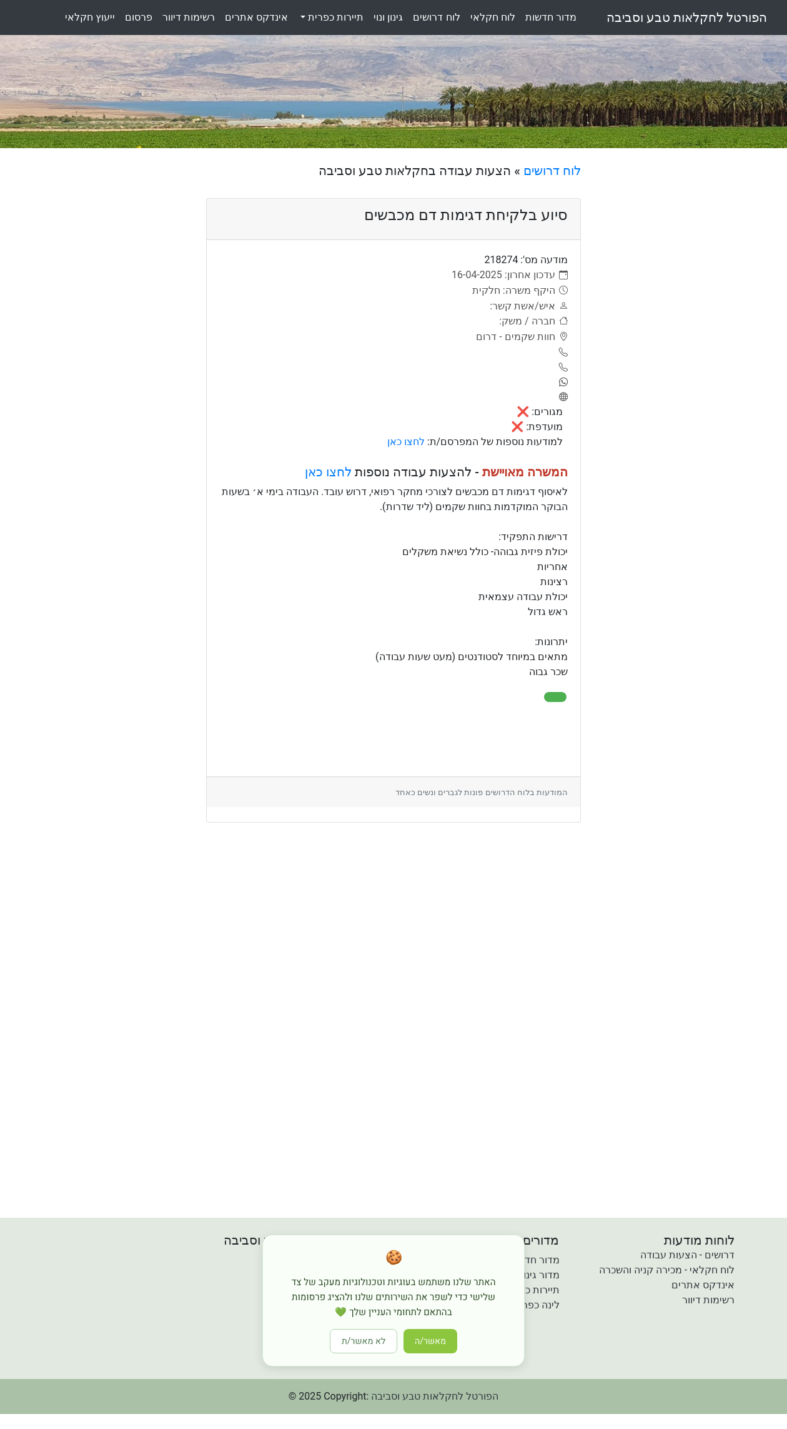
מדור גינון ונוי (533, 1275)
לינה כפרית (536, 1305)
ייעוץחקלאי (90, 17)
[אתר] (561, 398)
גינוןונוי (388, 17)
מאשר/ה (430, 1341)
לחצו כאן (406, 442)
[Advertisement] (689, 350)
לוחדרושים (436, 17)
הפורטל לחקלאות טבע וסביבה (686, 17)
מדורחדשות (551, 17)
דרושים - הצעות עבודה (687, 1255)
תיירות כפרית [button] (334, 17)
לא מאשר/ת (363, 1341)
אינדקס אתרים (703, 1285)
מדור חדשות (534, 1260)
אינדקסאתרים (256, 17)
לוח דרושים (552, 170)
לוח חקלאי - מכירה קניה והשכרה (667, 1270)
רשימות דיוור (708, 1300)
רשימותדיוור (188, 17)
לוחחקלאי (492, 17)
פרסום (138, 17)
